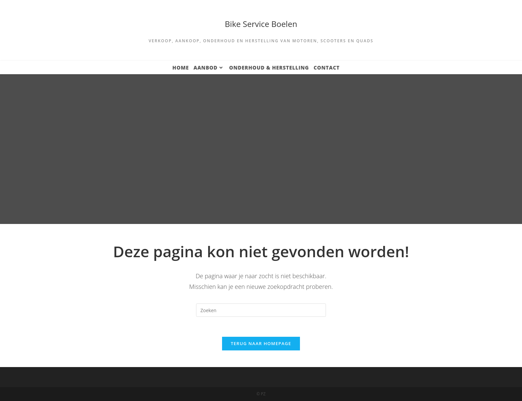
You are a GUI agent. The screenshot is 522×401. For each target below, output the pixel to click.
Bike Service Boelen (261, 23)
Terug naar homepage (261, 343)
